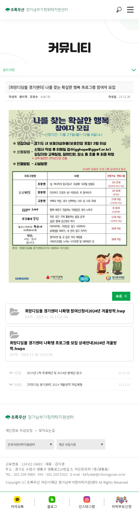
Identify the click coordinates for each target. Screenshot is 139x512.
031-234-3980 (24, 474)
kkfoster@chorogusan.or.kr (104, 474)
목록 (119, 296)
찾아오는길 (47, 430)
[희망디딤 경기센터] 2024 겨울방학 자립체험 (54, 384)
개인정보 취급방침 (19, 430)
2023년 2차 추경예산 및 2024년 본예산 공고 (54, 373)
